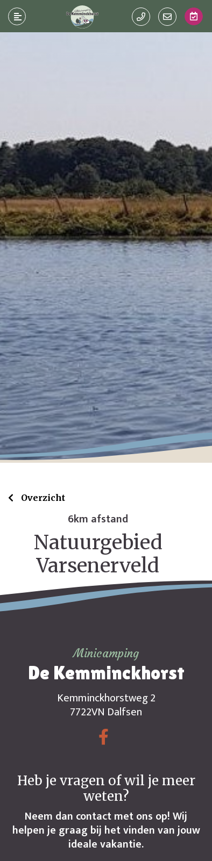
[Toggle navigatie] (17, 17)
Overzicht (42, 497)
